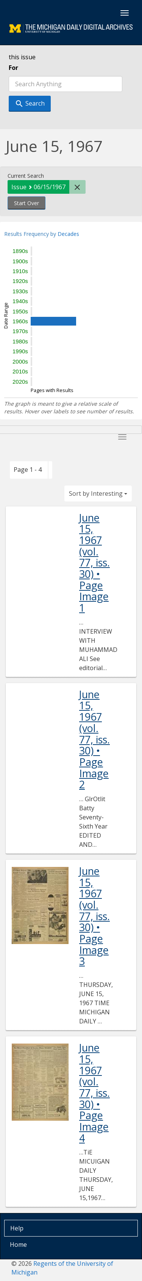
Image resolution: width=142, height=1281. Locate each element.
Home (18, 1244)
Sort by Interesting (98, 493)
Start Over (26, 203)
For (13, 67)
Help (16, 1228)
